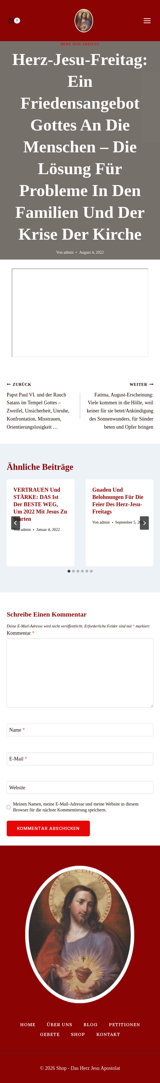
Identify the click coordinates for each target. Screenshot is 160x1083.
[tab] (69, 571)
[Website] (80, 787)
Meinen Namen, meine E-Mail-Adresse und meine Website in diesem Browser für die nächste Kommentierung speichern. (75, 807)
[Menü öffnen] (150, 20)
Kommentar (20, 633)
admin (68, 252)
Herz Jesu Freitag (80, 44)
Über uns (59, 1024)
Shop (78, 1034)
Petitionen (124, 1024)
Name (17, 730)
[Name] (80, 730)
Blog (90, 1024)
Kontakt (108, 1034)
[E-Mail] (80, 758)
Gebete (50, 1034)
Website (17, 787)
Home (27, 1024)
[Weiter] (144, 523)
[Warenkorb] (14, 21)
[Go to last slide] (15, 523)
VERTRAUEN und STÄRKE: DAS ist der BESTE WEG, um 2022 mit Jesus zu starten (40, 504)
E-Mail (18, 759)
